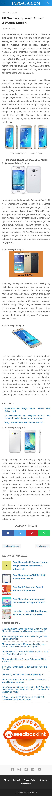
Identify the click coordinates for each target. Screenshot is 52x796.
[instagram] (19, 770)
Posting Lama (42, 546)
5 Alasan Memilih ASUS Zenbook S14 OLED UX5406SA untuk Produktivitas (23, 698)
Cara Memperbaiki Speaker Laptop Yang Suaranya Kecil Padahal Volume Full (30, 565)
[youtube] (40, 770)
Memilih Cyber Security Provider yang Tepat (22, 674)
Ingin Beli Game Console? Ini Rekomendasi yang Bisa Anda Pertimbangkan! (25, 653)
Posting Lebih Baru (11, 546)
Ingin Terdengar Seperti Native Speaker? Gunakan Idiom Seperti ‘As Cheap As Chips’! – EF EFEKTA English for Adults (26, 689)
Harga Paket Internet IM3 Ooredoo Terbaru (24, 423)
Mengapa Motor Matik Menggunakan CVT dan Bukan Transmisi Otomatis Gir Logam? (24, 645)
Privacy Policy (30, 780)
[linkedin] (33, 770)
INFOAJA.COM (26, 3)
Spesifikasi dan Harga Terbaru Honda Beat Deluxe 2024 (27, 409)
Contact (16, 780)
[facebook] (8, 533)
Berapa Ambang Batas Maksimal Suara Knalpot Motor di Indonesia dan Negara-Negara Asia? (24, 630)
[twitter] (20, 533)
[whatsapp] (44, 533)
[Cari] (48, 3)
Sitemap (43, 780)
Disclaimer (26, 784)
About (6, 780)
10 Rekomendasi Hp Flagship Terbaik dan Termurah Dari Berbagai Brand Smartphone (27, 416)
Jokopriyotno (12, 28)
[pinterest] (32, 533)
